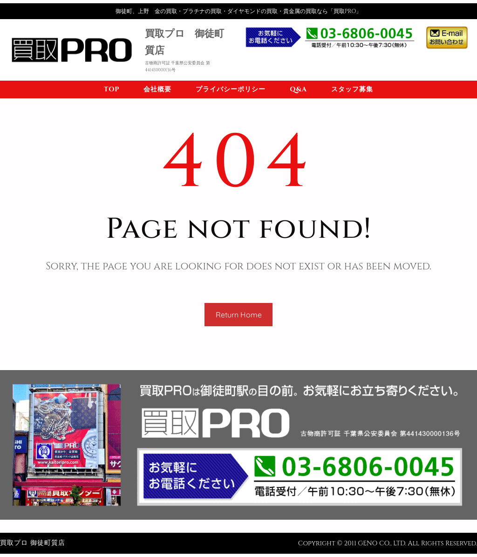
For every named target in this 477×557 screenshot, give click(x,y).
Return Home (239, 314)
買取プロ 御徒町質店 (32, 542)
